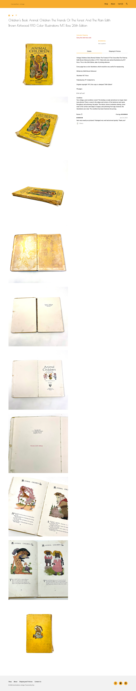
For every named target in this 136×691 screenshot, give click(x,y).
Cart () (120, 4)
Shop (106, 4)
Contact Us (38, 681)
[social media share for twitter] (13, 16)
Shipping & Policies (115, 51)
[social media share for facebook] (9, 16)
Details (89, 51)
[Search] (127, 4)
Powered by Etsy (29, 685)
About (113, 4)
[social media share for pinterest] (16, 15)
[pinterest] (115, 683)
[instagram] (126, 683)
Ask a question (102, 43)
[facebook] (120, 683)
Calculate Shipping (82, 35)
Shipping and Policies (26, 681)
